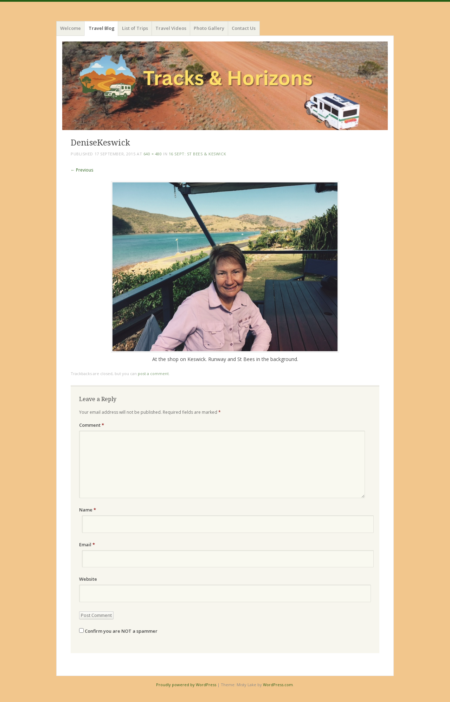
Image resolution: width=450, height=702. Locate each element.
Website (88, 579)
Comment (91, 425)
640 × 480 (152, 153)
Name (87, 510)
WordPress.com (278, 684)
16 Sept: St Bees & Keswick (197, 153)
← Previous (82, 170)
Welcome (70, 28)
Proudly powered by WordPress (186, 684)
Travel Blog (102, 28)
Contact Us (244, 28)
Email (87, 544)
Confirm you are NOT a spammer (118, 631)
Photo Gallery (209, 28)
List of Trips (135, 28)
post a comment (153, 373)
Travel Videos (170, 28)
